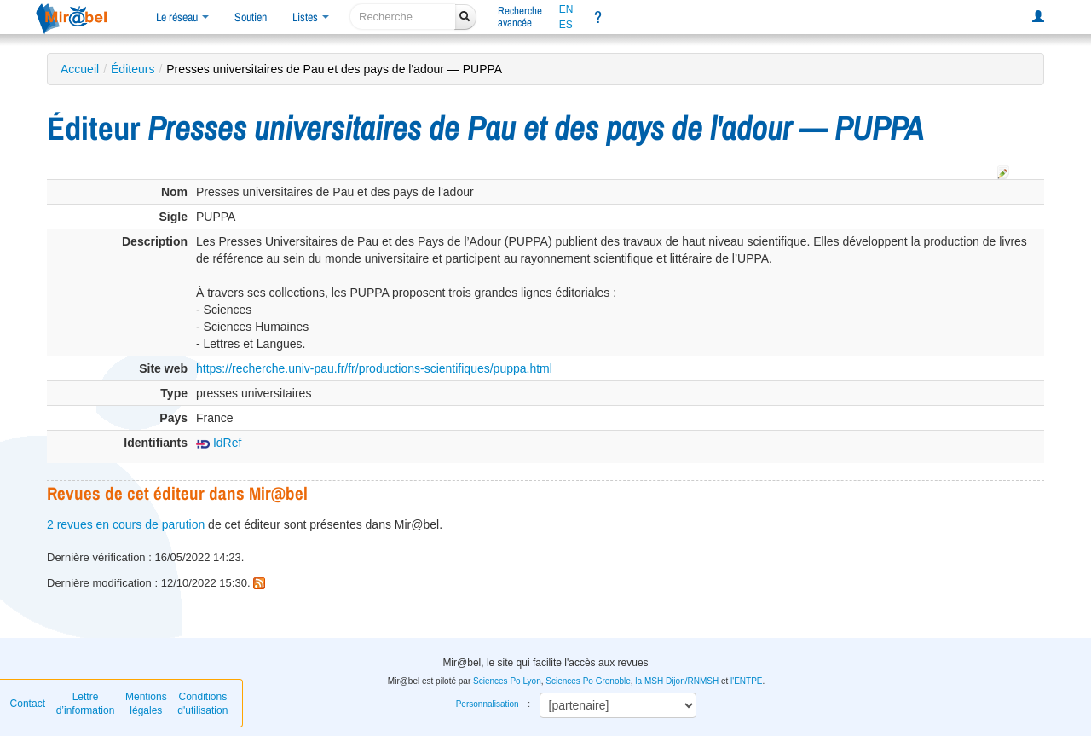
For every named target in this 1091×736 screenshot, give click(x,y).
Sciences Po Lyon (507, 681)
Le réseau (182, 17)
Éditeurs (132, 69)
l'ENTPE (746, 681)
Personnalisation (487, 704)
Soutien (250, 17)
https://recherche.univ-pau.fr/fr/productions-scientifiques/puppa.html (374, 368)
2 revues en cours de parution (126, 524)
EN (566, 9)
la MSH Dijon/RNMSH (677, 681)
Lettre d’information (85, 703)
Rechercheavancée (520, 16)
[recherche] (402, 16)
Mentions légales (146, 703)
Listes (310, 17)
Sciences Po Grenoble (588, 681)
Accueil (80, 69)
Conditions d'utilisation (202, 703)
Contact (27, 704)
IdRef (218, 442)
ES (566, 25)
